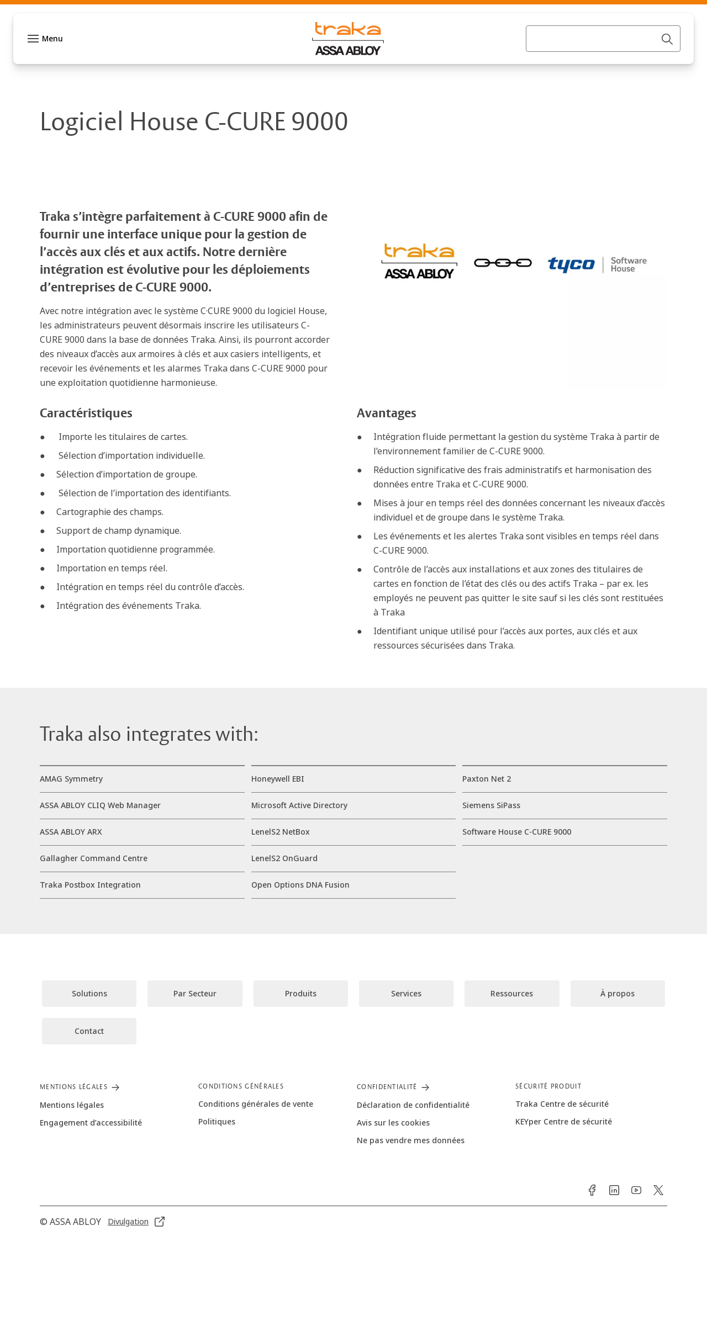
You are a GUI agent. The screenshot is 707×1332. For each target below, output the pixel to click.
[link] (149, 13)
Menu (52, 60)
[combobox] (603, 60)
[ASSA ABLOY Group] (66, 13)
